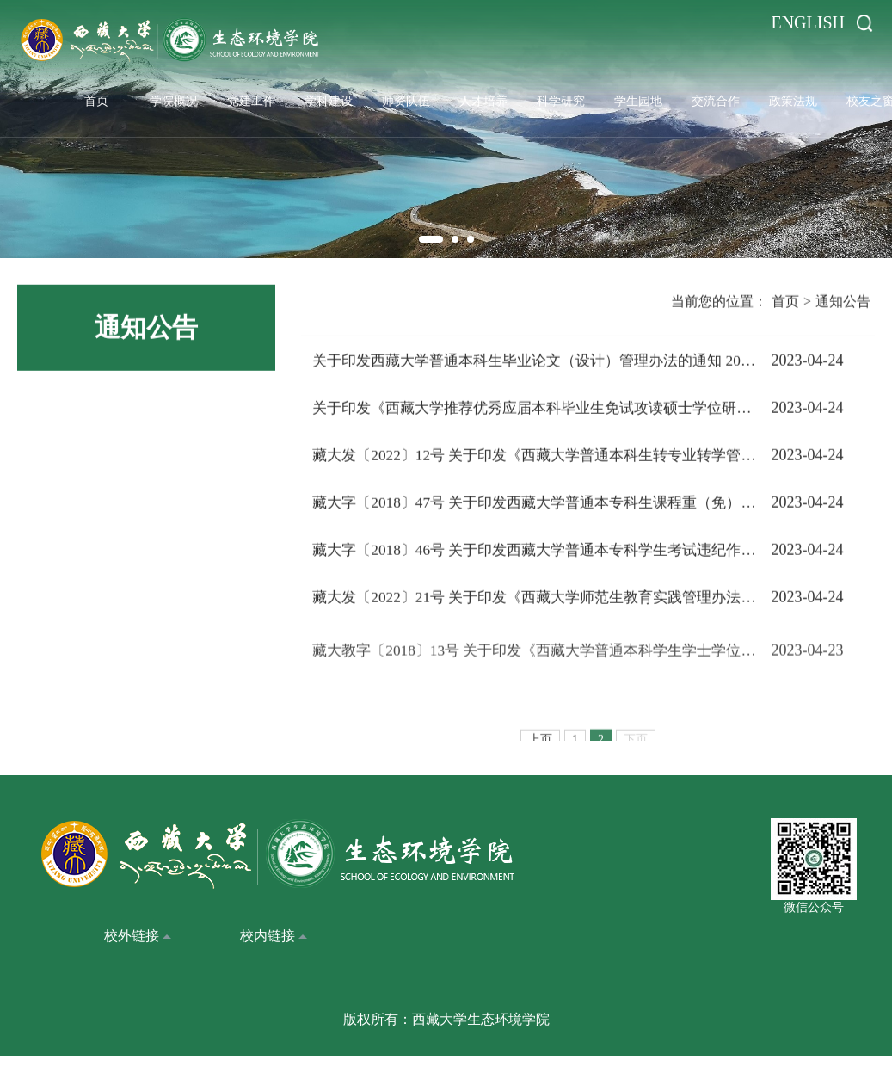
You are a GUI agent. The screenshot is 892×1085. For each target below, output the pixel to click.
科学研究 (561, 98)
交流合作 (716, 98)
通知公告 (842, 306)
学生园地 (638, 98)
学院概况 (174, 98)
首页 (96, 98)
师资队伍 (406, 98)
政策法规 (793, 98)
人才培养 (483, 98)
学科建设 (329, 98)
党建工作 (251, 98)
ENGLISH (808, 22)
